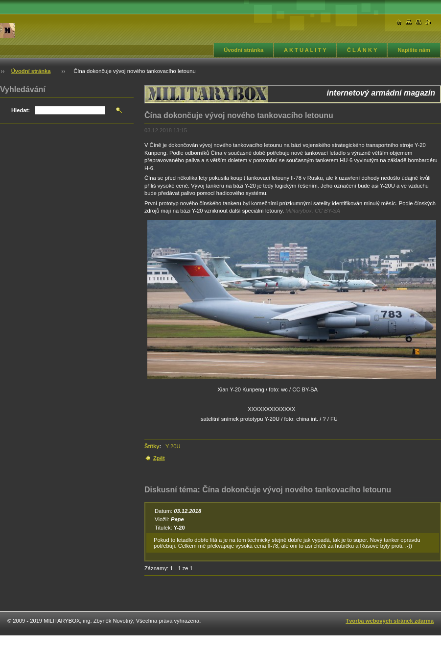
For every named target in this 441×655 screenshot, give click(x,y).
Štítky (151, 446)
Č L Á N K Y (362, 50)
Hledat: (20, 110)
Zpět (159, 458)
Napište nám (413, 50)
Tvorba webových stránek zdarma (390, 621)
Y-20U (173, 446)
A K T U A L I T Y (305, 50)
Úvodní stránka (243, 50)
